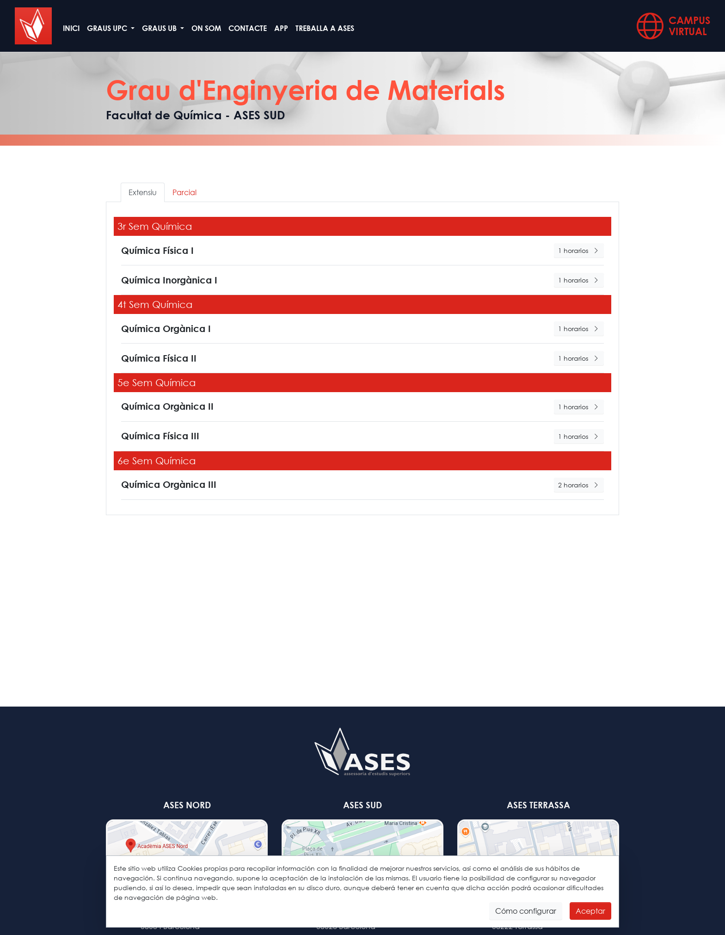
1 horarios (579, 250)
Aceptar (590, 911)
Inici (71, 28)
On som (206, 28)
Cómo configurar (525, 911)
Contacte (247, 28)
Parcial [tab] (184, 192)
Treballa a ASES (324, 28)
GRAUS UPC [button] (108, 28)
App (281, 28)
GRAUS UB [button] (160, 28)
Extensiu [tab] (143, 192)
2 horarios (579, 484)
